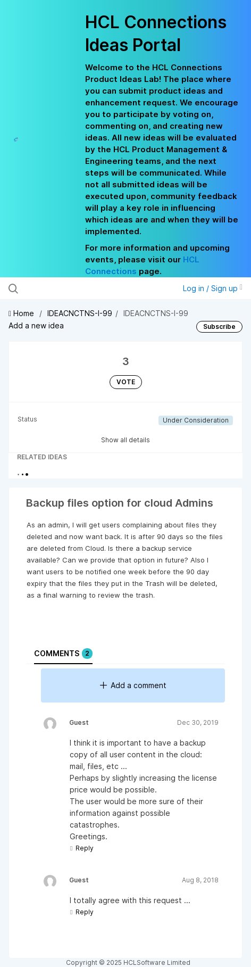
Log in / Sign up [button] (212, 288)
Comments (63, 653)
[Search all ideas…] (76, 288)
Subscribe (219, 326)
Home (22, 313)
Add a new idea (36, 325)
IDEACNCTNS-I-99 (79, 313)
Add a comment (133, 685)
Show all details (125, 440)
